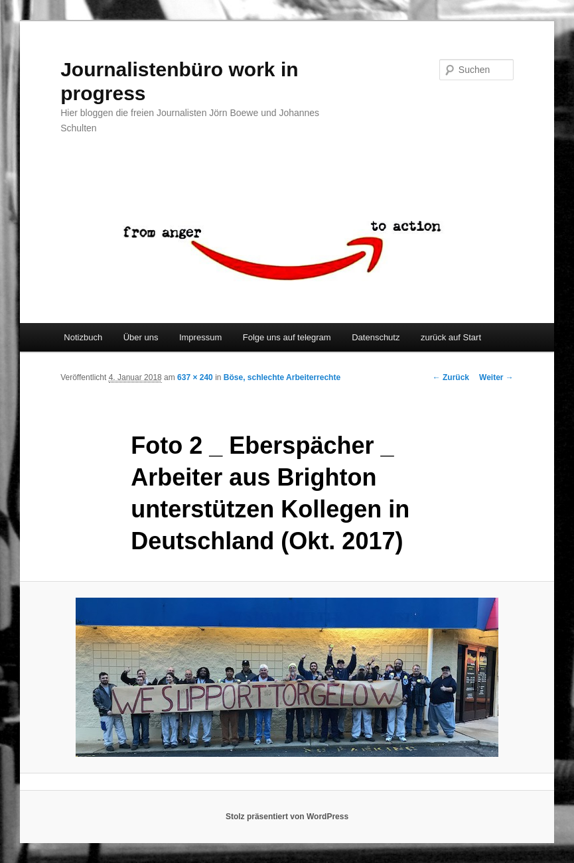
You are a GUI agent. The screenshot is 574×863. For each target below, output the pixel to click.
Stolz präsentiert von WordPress (287, 816)
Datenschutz (375, 337)
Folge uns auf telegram (287, 337)
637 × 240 (195, 377)
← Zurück (451, 377)
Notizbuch (83, 337)
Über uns (141, 337)
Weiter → (496, 377)
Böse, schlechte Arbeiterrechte (282, 377)
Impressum (200, 337)
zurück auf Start (451, 337)
